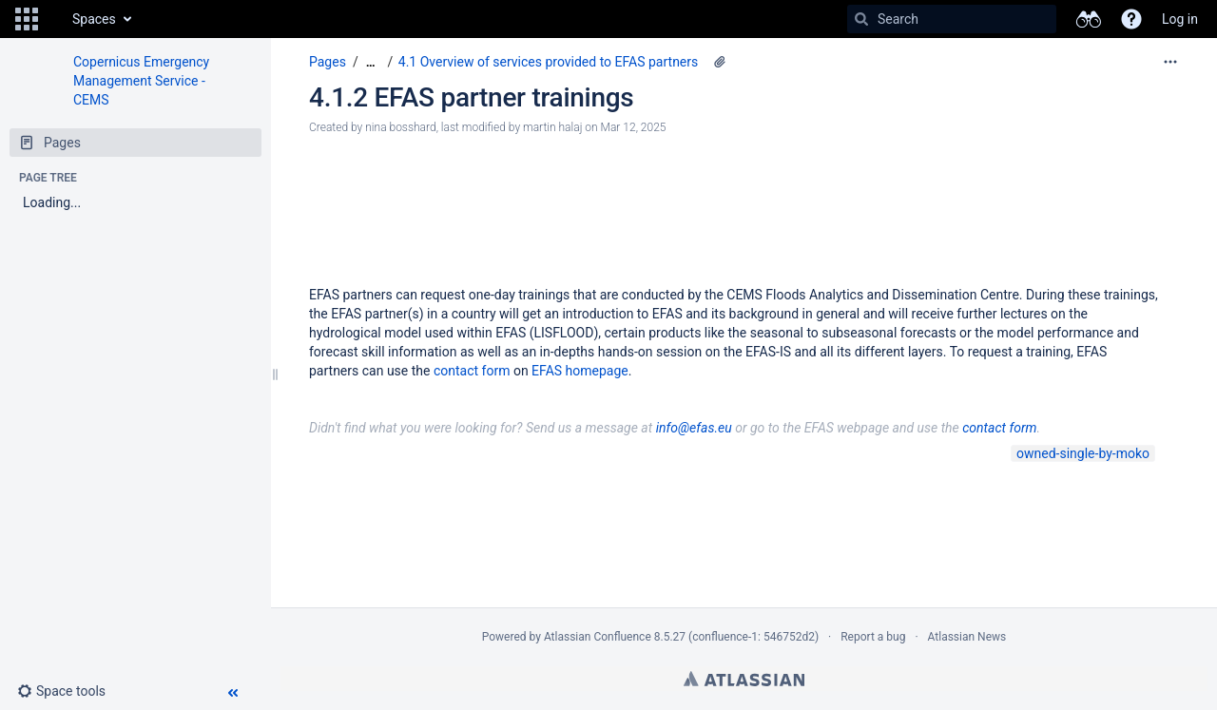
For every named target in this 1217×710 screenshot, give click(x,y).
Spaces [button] (94, 19)
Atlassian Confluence (597, 636)
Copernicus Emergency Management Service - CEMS (141, 80)
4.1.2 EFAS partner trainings (471, 97)
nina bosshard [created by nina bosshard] (400, 127)
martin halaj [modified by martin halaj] (552, 127)
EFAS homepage (579, 370)
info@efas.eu (694, 427)
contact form (472, 370)
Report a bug (872, 636)
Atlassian (744, 678)
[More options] (1170, 62)
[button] (27, 19)
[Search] (861, 19)
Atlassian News (967, 636)
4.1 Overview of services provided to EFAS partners (548, 61)
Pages (327, 61)
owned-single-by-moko (1082, 453)
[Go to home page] (53, 19)
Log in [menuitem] (1180, 19)
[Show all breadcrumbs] (370, 62)
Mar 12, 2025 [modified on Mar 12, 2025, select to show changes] (633, 127)
